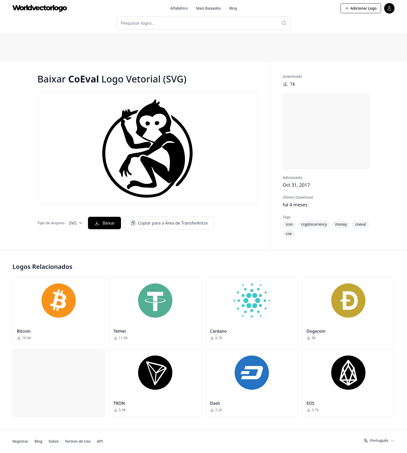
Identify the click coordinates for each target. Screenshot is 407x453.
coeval (360, 224)
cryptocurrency (314, 224)
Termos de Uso (78, 441)
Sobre (54, 441)
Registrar (20, 441)
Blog (233, 8)
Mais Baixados (208, 8)
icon (289, 224)
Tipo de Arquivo (51, 222)
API (100, 441)
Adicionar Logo (361, 8)
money (341, 224)
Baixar (104, 223)
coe (289, 233)
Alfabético (179, 8)
